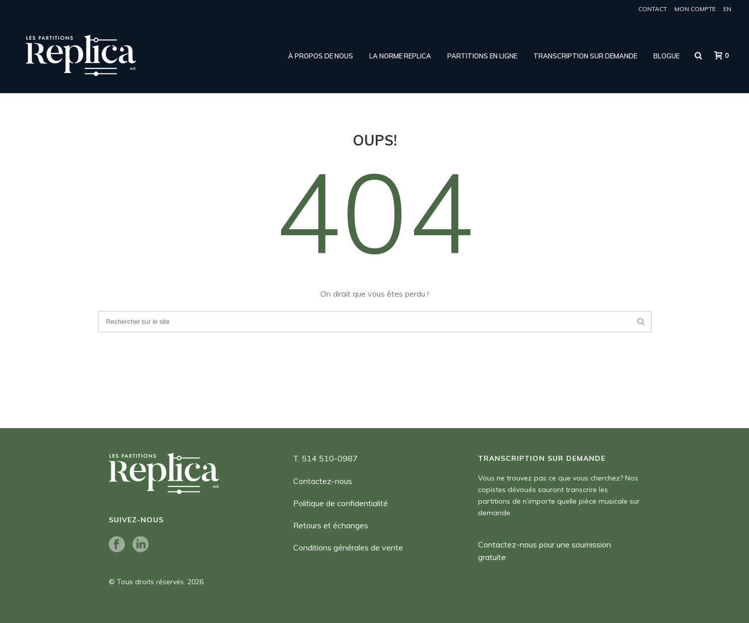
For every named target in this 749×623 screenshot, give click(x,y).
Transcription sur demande (585, 56)
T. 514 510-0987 (325, 458)
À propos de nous (320, 56)
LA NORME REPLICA (400, 56)
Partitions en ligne (482, 56)
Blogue (666, 56)
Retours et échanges (330, 525)
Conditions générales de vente (348, 547)
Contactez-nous (322, 481)
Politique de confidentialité (340, 503)
